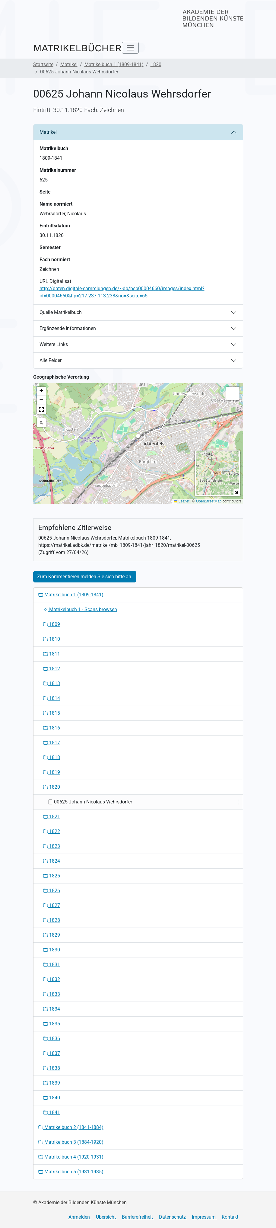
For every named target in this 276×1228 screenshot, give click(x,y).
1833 (51, 994)
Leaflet (181, 501)
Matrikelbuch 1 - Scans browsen (80, 609)
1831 (51, 964)
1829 (51, 935)
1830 (51, 950)
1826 (51, 890)
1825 (51, 876)
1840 (51, 1098)
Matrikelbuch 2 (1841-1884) (70, 1127)
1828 (51, 920)
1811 (51, 654)
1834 (51, 1009)
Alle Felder (51, 360)
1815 (51, 713)
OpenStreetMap (209, 501)
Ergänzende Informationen (68, 328)
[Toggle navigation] (130, 48)
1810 (51, 639)
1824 (51, 861)
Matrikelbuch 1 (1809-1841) (114, 64)
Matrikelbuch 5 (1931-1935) (70, 1172)
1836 (51, 1038)
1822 (51, 831)
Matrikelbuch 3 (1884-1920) (70, 1142)
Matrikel (69, 64)
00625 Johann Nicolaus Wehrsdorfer (90, 802)
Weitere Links (54, 344)
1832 (51, 979)
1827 (51, 905)
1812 (51, 669)
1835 (51, 1024)
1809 (51, 624)
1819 (51, 772)
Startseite (43, 64)
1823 (51, 846)
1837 (51, 1053)
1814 (51, 698)
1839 (51, 1083)
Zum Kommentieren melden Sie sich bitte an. (84, 576)
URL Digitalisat (55, 281)
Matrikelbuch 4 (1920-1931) (70, 1157)
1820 (156, 64)
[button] (138, 437)
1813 (51, 683)
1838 (51, 1068)
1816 (51, 728)
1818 (51, 757)
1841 (51, 1112)
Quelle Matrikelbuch (61, 312)
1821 (51, 816)
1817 (51, 742)
